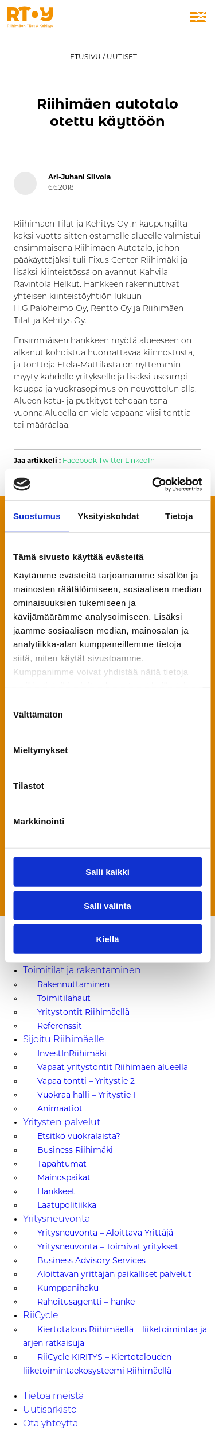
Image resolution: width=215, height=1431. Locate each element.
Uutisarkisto (50, 1410)
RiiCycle (40, 1316)
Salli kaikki (107, 872)
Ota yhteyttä (50, 1424)
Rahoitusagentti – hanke (86, 1301)
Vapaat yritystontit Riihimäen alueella (112, 1067)
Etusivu (85, 56)
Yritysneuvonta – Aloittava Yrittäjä (105, 1232)
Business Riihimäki (75, 1150)
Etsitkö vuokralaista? (78, 1136)
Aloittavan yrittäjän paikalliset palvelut (114, 1274)
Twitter (111, 460)
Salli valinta (107, 905)
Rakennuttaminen (73, 984)
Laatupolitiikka (66, 1205)
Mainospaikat (64, 1177)
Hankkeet (56, 1191)
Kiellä (107, 939)
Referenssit (59, 1026)
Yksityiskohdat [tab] (108, 516)
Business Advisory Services (91, 1260)
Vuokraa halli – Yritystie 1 (86, 1094)
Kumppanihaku (68, 1288)
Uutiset (122, 56)
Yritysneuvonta (56, 1219)
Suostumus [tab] (37, 516)
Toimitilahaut (64, 998)
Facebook (79, 460)
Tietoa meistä (53, 1396)
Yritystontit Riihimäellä (83, 1012)
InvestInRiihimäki (72, 1053)
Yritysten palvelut (61, 1122)
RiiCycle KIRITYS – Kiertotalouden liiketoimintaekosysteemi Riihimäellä (97, 1364)
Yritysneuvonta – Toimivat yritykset (107, 1246)
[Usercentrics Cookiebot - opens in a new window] (153, 484)
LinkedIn (140, 460)
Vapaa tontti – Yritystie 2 (86, 1081)
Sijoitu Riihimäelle (63, 1040)
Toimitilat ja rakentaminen (82, 971)
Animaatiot (60, 1108)
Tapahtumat (62, 1163)
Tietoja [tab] (179, 516)
